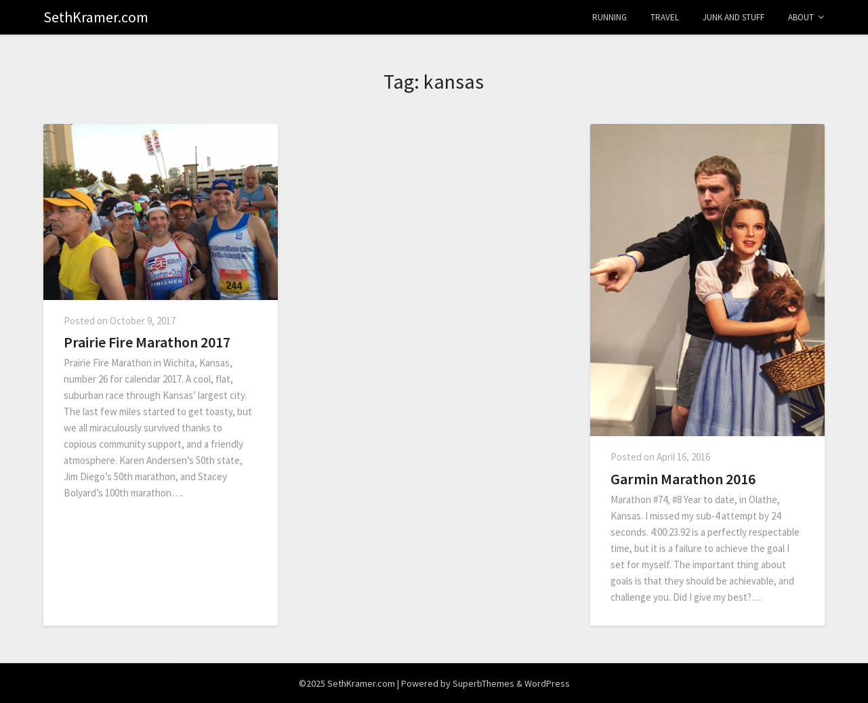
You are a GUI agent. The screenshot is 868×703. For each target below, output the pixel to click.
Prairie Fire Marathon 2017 (147, 342)
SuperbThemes (483, 683)
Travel (664, 17)
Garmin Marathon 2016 (683, 478)
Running (609, 17)
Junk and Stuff (733, 17)
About (801, 17)
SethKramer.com (95, 16)
